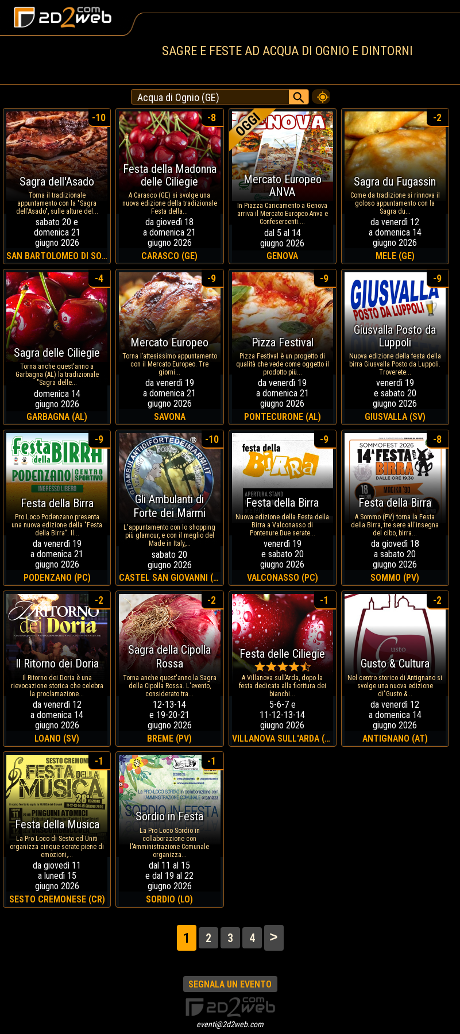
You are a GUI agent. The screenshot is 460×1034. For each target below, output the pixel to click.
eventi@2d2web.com (230, 1024)
